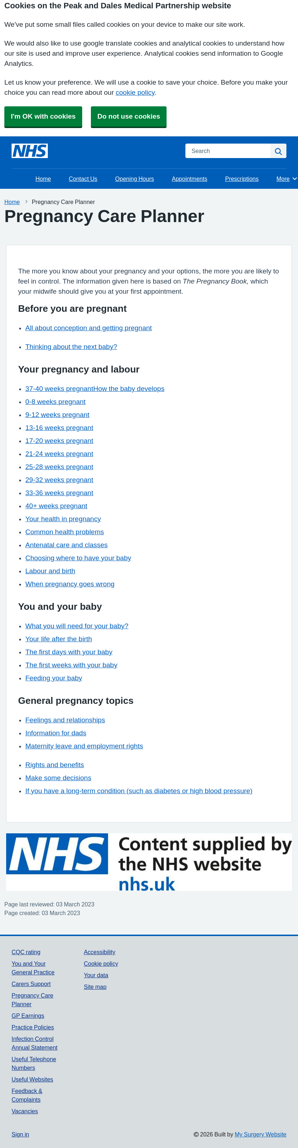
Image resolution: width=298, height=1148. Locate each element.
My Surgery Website (260, 1134)
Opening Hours (134, 179)
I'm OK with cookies (43, 116)
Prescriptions (242, 179)
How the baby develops (128, 388)
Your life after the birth (58, 638)
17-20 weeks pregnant (59, 440)
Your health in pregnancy (63, 518)
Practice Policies (33, 1027)
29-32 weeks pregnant (59, 479)
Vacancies (25, 1111)
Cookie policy (101, 963)
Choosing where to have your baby (78, 557)
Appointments (189, 179)
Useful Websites (32, 1079)
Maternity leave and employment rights (84, 746)
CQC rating (26, 952)
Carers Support (31, 984)
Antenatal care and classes (66, 544)
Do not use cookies (128, 116)
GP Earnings (28, 1016)
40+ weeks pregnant (56, 505)
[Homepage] (30, 151)
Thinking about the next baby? (71, 346)
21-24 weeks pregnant (59, 453)
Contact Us (83, 179)
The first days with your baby (68, 652)
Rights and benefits (54, 764)
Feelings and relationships (65, 720)
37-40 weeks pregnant (59, 388)
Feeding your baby (53, 678)
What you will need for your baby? (77, 625)
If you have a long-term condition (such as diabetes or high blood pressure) (138, 790)
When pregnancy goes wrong (69, 584)
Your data (96, 975)
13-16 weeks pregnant (59, 427)
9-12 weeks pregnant (57, 414)
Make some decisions (58, 777)
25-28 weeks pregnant (59, 466)
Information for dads (55, 733)
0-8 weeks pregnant (55, 401)
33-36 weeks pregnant (59, 492)
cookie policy (135, 92)
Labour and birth (50, 570)
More (287, 178)
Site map (95, 987)
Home (43, 179)
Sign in (20, 1134)
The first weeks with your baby (71, 665)
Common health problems (64, 531)
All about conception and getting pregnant (88, 327)
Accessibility (99, 952)
